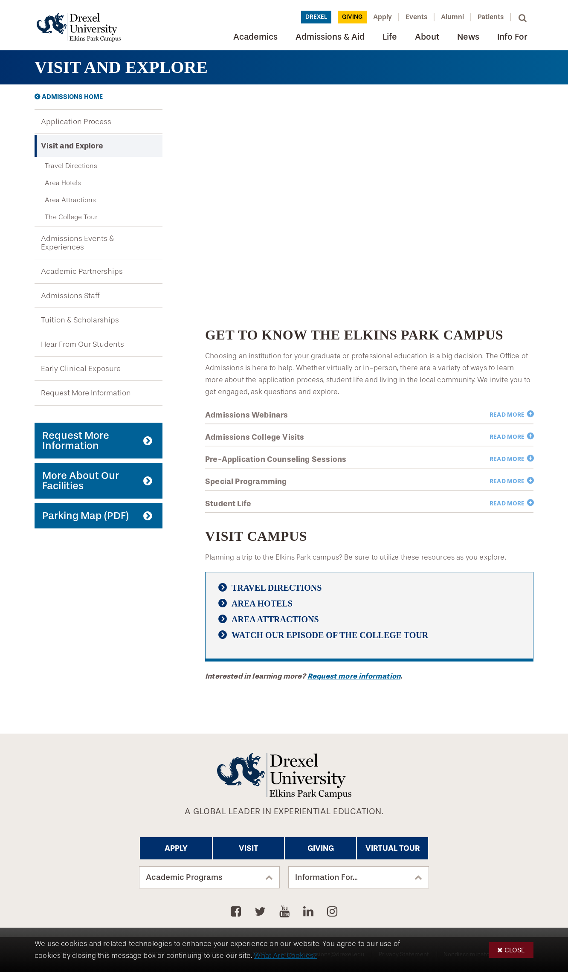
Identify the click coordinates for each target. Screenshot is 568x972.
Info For (512, 37)
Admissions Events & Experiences (77, 243)
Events (416, 17)
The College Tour (71, 217)
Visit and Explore (72, 146)
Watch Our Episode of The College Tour (330, 635)
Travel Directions (71, 166)
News (468, 37)
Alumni (452, 17)
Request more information (353, 676)
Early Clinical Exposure (81, 368)
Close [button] (514, 950)
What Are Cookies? (285, 955)
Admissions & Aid (330, 37)
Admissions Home (72, 97)
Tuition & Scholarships (80, 320)
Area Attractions (70, 200)
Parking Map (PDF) (85, 516)
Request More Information (86, 393)
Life (390, 37)
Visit (248, 848)
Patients (491, 17)
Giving (352, 16)
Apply (382, 17)
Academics (255, 37)
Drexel (316, 16)
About (427, 37)
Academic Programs (184, 877)
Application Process (76, 121)
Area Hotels (63, 183)
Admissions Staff (70, 295)
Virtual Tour (392, 848)
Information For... (326, 877)
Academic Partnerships (82, 271)
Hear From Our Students (82, 344)
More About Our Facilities (80, 481)
